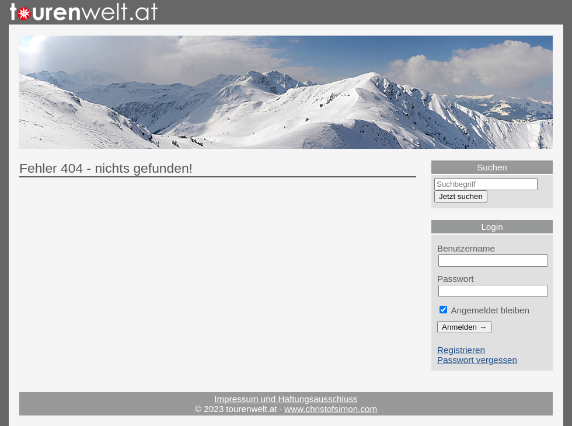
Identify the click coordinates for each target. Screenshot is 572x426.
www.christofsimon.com (330, 409)
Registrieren (461, 350)
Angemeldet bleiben (484, 310)
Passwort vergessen (477, 360)
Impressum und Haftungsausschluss (285, 399)
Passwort (455, 279)
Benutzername (466, 248)
